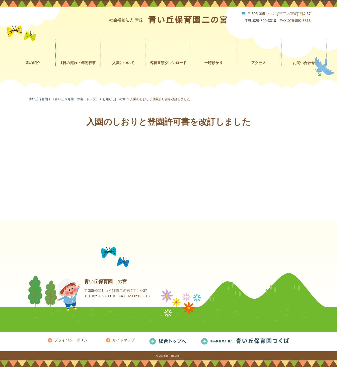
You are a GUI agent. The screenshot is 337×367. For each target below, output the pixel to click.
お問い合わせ (304, 63)
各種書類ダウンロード (168, 63)
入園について (123, 63)
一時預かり (213, 63)
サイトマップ (123, 340)
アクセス (258, 63)
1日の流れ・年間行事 (78, 63)
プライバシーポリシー (72, 340)
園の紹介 (33, 63)
